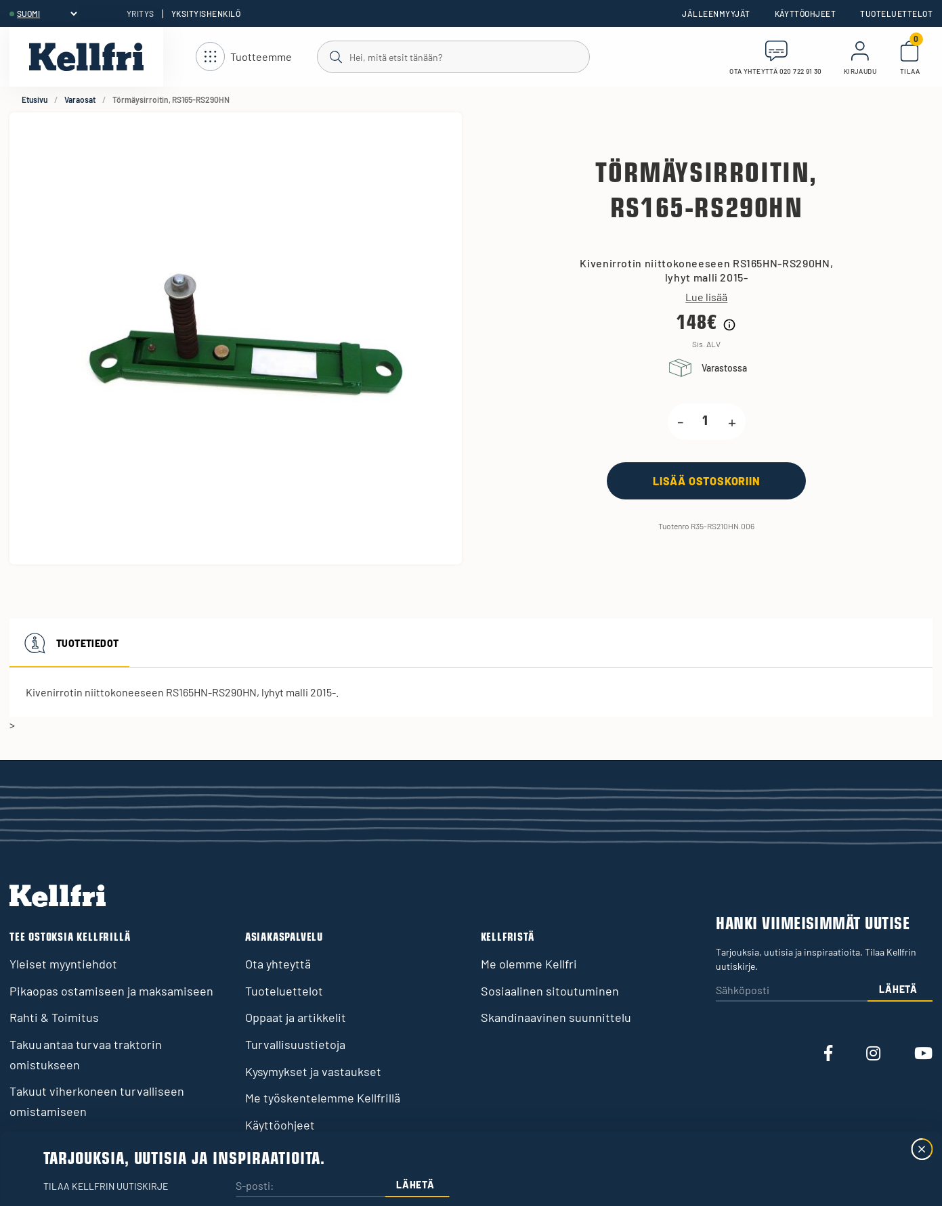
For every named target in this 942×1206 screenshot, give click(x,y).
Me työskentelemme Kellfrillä (322, 1097)
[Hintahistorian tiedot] (729, 325)
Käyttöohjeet (805, 13)
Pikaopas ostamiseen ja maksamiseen (111, 990)
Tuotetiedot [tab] (69, 643)
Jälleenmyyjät (716, 13)
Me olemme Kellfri (529, 963)
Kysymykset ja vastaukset (313, 1071)
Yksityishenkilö (205, 13)
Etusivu (34, 99)
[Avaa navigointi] (244, 57)
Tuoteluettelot (896, 13)
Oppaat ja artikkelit (295, 1017)
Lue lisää (706, 297)
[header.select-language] (46, 13)
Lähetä (898, 989)
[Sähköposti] (792, 991)
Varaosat (79, 99)
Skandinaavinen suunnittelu (556, 1017)
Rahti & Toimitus (54, 1017)
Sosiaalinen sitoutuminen (550, 990)
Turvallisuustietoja (295, 1044)
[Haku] (452, 56)
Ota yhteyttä (278, 963)
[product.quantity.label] (705, 421)
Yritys (140, 13)
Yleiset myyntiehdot (63, 963)
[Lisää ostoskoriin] (706, 480)
